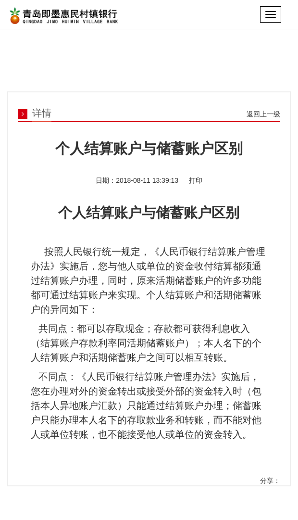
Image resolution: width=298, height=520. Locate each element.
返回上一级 (263, 114)
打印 (194, 180)
